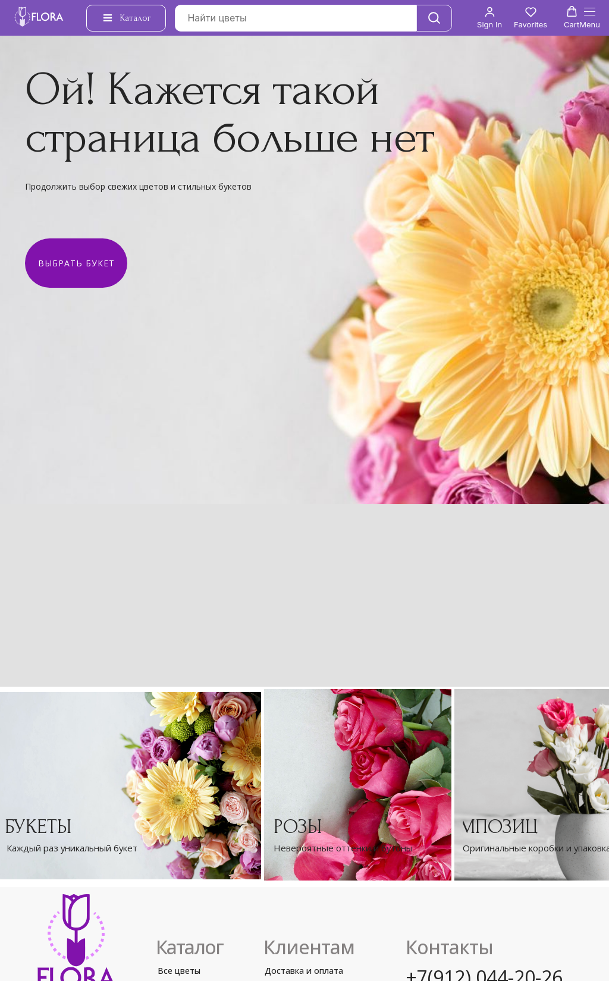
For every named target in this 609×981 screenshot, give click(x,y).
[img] (357, 785)
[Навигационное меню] (589, 18)
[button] (489, 17)
